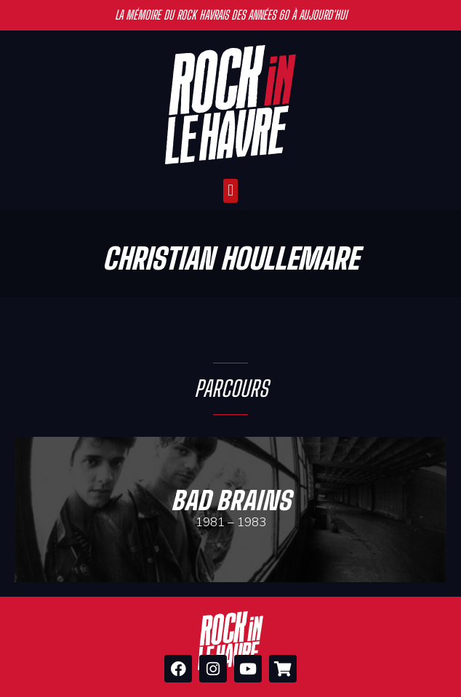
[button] (230, 191)
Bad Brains (231, 500)
